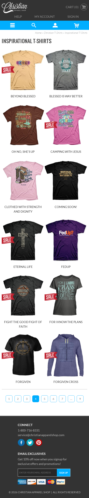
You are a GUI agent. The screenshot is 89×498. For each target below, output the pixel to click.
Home (38, 32)
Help (18, 16)
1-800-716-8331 (29, 430)
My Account (45, 16)
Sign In (73, 16)
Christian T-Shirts (53, 32)
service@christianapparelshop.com (41, 435)
